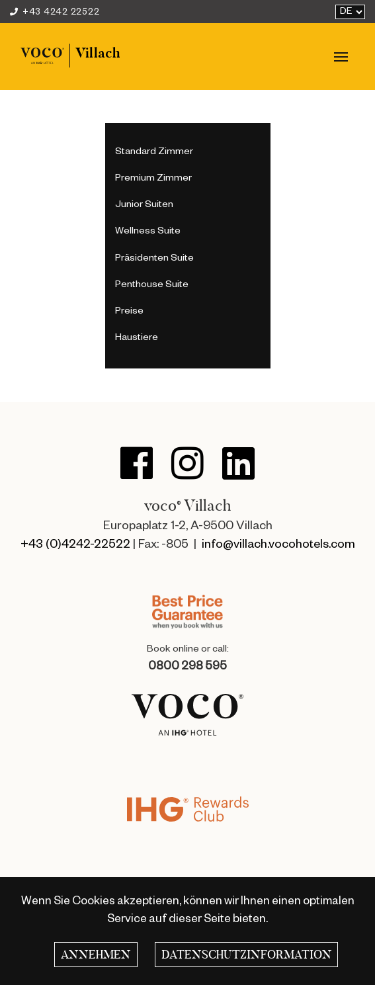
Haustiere (136, 338)
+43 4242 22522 (54, 13)
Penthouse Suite (151, 285)
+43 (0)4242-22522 (75, 545)
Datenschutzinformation (246, 954)
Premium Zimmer (153, 179)
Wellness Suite (148, 232)
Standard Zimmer (154, 153)
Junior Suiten (144, 205)
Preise (129, 312)
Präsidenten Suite (154, 259)
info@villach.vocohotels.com (278, 545)
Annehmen (96, 954)
